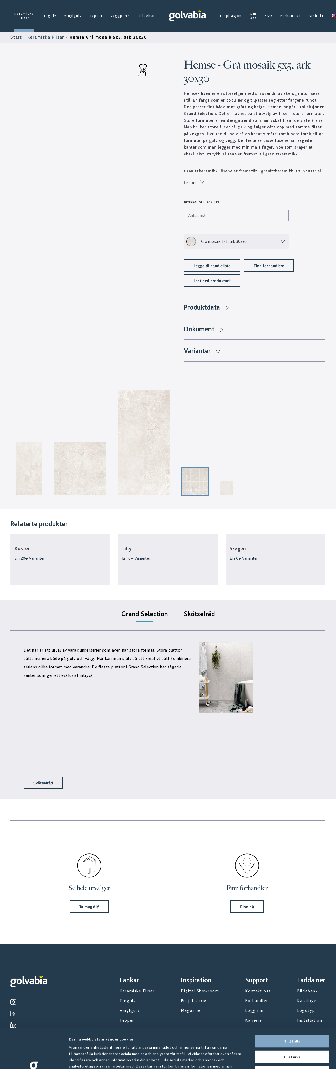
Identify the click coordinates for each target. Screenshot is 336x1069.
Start (17, 37)
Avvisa (292, 1035)
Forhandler (290, 16)
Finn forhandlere (269, 266)
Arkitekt (316, 16)
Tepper (96, 16)
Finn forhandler (247, 888)
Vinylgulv (73, 16)
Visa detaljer (283, 1058)
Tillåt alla (292, 1004)
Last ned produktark (212, 280)
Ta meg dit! (89, 907)
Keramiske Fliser (24, 16)
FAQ (268, 16)
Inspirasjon (231, 16)
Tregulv (49, 16)
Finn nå (247, 907)
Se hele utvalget (89, 888)
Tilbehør (147, 16)
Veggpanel (121, 16)
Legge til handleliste (211, 266)
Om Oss (253, 16)
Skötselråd (43, 783)
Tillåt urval (292, 1020)
